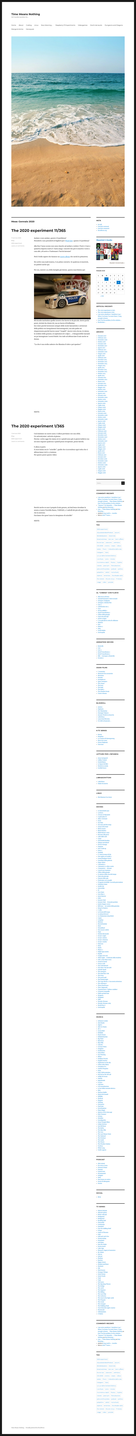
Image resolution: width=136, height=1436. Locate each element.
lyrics (106, 559)
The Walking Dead (103, 1306)
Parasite (100, 677)
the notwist (100, 579)
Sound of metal (102, 961)
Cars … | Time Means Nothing (107, 509)
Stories (100, 1183)
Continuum (101, 1224)
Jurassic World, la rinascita (106, 715)
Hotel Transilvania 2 (104, 612)
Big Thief (100, 1039)
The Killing (101, 1292)
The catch (101, 1288)
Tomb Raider (102, 630)
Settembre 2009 (102, 401)
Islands (100, 1078)
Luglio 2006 (101, 469)
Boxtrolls (100, 646)
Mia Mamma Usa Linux (105, 797)
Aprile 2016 (101, 356)
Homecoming (102, 1238)
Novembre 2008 (102, 415)
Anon (99, 821)
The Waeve (101, 1142)
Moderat (100, 1098)
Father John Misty (103, 1064)
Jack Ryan (101, 1242)
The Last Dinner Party (104, 1134)
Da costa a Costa (102, 1165)
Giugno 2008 (102, 425)
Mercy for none (102, 740)
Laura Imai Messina (104, 719)
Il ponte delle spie (103, 878)
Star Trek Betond (103, 965)
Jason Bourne (102, 896)
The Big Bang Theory (104, 1284)
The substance (102, 983)
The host (100, 685)
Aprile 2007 (101, 451)
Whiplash (101, 997)
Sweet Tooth (101, 1276)
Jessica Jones (102, 1246)
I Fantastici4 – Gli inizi (105, 868)
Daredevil (101, 1226)
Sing (99, 628)
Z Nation (100, 1314)
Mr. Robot (101, 1252)
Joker (99, 898)
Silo (99, 1268)
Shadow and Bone (103, 1264)
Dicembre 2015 (102, 359)
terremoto (107, 575)
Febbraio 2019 (102, 338)
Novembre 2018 (102, 340)
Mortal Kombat (102, 924)
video (104, 582)
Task (99, 1278)
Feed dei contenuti (103, 226)
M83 (99, 1090)
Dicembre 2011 (102, 385)
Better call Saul (102, 1214)
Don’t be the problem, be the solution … (110, 320)
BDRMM (100, 1033)
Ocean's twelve (102, 942)
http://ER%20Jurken (104, 1072)
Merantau (101, 675)
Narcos (100, 1254)
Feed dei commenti (103, 228)
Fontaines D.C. (102, 1066)
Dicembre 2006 (102, 459)
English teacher (102, 1060)
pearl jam (106, 565)
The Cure (100, 1132)
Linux (36, 25)
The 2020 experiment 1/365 (37, 426)
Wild (99, 999)
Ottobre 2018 (101, 342)
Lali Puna (100, 1084)
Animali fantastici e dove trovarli (107, 599)
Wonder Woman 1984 (104, 1003)
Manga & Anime (17, 29)
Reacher (100, 1260)
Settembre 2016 (102, 352)
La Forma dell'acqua (104, 912)
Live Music (100, 559)
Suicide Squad (102, 969)
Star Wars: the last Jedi (104, 967)
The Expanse (102, 1290)
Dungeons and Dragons (114, 25)
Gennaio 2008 (102, 433)
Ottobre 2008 (102, 417)
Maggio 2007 (102, 449)
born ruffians (119, 539)
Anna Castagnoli (103, 758)
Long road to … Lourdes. (110, 513)
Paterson (100, 944)
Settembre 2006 (102, 465)
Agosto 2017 (101, 348)
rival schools (115, 572)
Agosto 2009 (101, 403)
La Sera (100, 1082)
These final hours (103, 985)
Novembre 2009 (102, 397)
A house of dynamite (104, 815)
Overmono (101, 1104)
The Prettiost (102, 1138)
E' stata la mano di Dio (104, 854)
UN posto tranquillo (104, 991)
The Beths (101, 1128)
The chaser (101, 683)
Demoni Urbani (102, 1167)
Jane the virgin (102, 1244)
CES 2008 (100, 545)
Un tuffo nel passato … (104, 721)
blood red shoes (102, 539)
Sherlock (100, 1266)
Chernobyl (101, 1222)
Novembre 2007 (102, 437)
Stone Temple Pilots (104, 1122)
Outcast (100, 1256)
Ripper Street (102, 1262)
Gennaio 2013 (102, 377)
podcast (113, 569)
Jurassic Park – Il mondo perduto (108, 902)
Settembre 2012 (102, 379)
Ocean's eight (102, 936)
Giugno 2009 (102, 407)
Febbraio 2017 (102, 350)
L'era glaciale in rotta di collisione (108, 620)
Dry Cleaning (102, 1054)
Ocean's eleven (102, 938)
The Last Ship (102, 1294)
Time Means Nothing (25, 14)
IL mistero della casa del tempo (107, 874)
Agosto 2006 (101, 467)
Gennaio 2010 (102, 395)
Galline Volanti (102, 760)
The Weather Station (104, 1144)
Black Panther (102, 830)
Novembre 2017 (102, 346)
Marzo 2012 (101, 381)
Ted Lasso (101, 1282)
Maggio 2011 (101, 387)
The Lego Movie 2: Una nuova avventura (110, 981)
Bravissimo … (102, 322)
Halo (99, 1234)
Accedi (100, 224)
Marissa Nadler (102, 1092)
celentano (117, 542)
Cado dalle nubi (102, 836)
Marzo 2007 (101, 453)
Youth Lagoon (102, 1150)
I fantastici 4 (101, 864)
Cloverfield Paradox (104, 840)
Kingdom (100, 736)
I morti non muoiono (104, 870)
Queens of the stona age (105, 1112)
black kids (112, 536)
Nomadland (101, 928)
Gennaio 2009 (102, 413)
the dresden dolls (117, 575)
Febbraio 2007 (102, 455)
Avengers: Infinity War (105, 602)
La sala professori (103, 914)
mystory (119, 562)
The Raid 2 (101, 689)
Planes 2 (100, 626)
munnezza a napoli (103, 562)
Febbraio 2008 (102, 431)
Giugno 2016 (101, 354)
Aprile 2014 (101, 367)
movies (112, 559)
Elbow (100, 1056)
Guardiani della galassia (105, 860)
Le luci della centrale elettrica (106, 1088)
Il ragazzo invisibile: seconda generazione (110, 882)
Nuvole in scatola (103, 766)
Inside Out (101, 886)
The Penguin (101, 1300)
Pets (99, 624)
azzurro (117, 532)
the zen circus (110, 579)
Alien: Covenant (102, 819)
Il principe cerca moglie (105, 880)
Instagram (100, 552)
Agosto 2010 (101, 393)
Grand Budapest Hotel (104, 858)
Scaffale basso (102, 768)
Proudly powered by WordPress (35, 1428)
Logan (100, 918)
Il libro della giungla (104, 614)
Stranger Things (103, 1272)
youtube (110, 582)
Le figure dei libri (103, 764)
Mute (99, 926)
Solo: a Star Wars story (104, 959)
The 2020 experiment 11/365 (38, 230)
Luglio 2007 (101, 445)
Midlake (100, 1096)
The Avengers (102, 971)
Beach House (102, 1035)
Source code (101, 963)
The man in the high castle (106, 1298)
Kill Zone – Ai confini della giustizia (108, 906)
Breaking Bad (102, 1220)
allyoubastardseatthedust (105, 532)
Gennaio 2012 (102, 383)
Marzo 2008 (101, 429)
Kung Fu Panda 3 (103, 908)
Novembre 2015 (102, 361)
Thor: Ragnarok (102, 987)
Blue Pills (100, 1043)
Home (13, 25)
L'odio (100, 910)
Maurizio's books (104, 240)
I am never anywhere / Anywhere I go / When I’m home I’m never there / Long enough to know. (110, 316)
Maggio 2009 (102, 409)
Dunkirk (100, 852)
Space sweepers (102, 681)
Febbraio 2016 (102, 358)
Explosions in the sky (104, 1062)
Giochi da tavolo (96, 25)
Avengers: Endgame (104, 601)
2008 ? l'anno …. (107, 515)
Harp (99, 1070)
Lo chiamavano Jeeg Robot (106, 916)
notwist (99, 565)
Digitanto (101, 709)
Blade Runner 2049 (103, 832)
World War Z (101, 1005)
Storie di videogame (104, 1181)
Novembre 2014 (102, 363)
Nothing (100, 1102)
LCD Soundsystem (103, 1086)
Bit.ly (99, 1197)
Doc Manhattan (102, 711)
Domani (100, 1169)
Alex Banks (101, 1023)
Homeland (101, 1240)
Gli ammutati (102, 1173)
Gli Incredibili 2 (102, 610)
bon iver (111, 539)
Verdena (100, 1146)
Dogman (100, 846)
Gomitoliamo (102, 762)
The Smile (101, 1140)
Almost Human (102, 1210)
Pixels (99, 948)
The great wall (102, 977)
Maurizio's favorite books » (117, 263)
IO (98, 890)
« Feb (102, 296)
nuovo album (65, 257)
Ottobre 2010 (101, 389)
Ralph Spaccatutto (103, 952)
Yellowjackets (102, 1312)
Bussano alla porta (103, 834)
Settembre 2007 (102, 441)
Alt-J (99, 1029)
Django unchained (103, 842)
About (21, 25)
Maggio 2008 (102, 427)
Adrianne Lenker (103, 1021)
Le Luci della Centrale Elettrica (106, 555)
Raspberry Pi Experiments (65, 25)
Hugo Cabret (101, 862)
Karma (100, 734)
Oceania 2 (101, 658)
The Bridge (101, 1286)
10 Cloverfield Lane (103, 811)
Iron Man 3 (101, 894)
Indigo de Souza (102, 1076)
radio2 (107, 572)
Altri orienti (101, 1163)
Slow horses (101, 1270)
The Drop (101, 975)
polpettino (100, 572)
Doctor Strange (102, 844)
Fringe (100, 1230)
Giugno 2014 (101, 365)
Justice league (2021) (104, 904)
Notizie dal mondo (103, 934)
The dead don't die (103, 973)
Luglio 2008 (101, 423)
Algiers (100, 1025)
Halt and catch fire (103, 1236)
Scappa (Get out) (103, 956)
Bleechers (101, 1041)
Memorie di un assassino (105, 673)
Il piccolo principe (103, 616)
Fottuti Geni (101, 1171)
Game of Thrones (103, 1232)
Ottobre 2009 (102, 399)
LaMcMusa (101, 717)
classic (113, 545)
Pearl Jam (69, 241)
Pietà (99, 946)
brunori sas (100, 542)
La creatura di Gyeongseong (106, 738)
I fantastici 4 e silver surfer (106, 866)
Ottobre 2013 (101, 373)
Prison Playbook (103, 742)
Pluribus (100, 1258)
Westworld (101, 1310)
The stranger (102, 1304)
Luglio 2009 (101, 405)
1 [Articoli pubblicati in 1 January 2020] (106, 279)
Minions (100, 622)
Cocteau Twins (102, 1047)
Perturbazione (115, 565)
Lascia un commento (17, 246)
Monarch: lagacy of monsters (107, 1250)
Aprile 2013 (101, 375)
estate (99, 549)
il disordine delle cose (115, 549)
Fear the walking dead (104, 1228)
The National (102, 1136)
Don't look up (102, 848)
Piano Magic (101, 1110)
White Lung (101, 1148)
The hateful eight (103, 979)
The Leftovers (102, 1296)
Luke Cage (101, 1248)
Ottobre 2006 (102, 463)
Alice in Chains (102, 1027)
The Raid (100, 687)
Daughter (101, 1049)
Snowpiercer (101, 679)
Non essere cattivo (103, 930)
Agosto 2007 (101, 443)
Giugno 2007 (102, 447)
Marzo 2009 (101, 411)
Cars (99, 648)
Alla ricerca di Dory (103, 597)
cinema (107, 545)
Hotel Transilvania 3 (104, 654)
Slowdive (100, 1118)
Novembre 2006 (102, 461)
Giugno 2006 (102, 471)
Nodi (99, 1177)
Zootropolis (101, 632)
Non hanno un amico (104, 1179)
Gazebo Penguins (103, 1068)
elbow (119, 545)
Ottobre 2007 (102, 439)
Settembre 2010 (102, 391)
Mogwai (100, 1100)
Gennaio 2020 (102, 336)
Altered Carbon (102, 1212)
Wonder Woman (103, 1001)
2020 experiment (16, 243)
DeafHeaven (101, 1051)
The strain (101, 1302)
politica (120, 569)
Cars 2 (100, 650)
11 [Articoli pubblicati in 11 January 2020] (118, 282)
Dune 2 (100, 850)
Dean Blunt (101, 1052)
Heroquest (30, 29)
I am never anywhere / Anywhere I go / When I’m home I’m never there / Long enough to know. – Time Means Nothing (110, 499)
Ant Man (100, 823)
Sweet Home (101, 1274)
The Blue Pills (102, 1130)
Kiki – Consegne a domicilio (106, 656)
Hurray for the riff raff (104, 1074)
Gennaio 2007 (102, 457)
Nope (99, 932)
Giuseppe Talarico (103, 713)
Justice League (102, 618)
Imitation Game (102, 884)
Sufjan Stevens (102, 1124)
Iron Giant (101, 892)
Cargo (99, 838)
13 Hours (100, 813)
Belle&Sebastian (102, 536)
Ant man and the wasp (104, 825)
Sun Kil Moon (102, 1126)
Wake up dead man (103, 993)
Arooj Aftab (101, 1031)
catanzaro (109, 542)
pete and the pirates (103, 569)
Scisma (100, 1116)
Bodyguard (101, 1216)
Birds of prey (101, 828)
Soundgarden (102, 1120)
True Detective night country (106, 1308)
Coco (99, 608)
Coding (29, 25)
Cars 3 (99, 604)
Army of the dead (103, 826)
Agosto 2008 (101, 421)
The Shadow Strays (103, 691)
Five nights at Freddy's (105, 856)
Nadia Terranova (103, 783)
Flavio (104, 549)
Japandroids (101, 1080)
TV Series (119, 579)
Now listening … (47, 25)
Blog (12, 240)
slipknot (99, 575)
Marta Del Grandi (103, 1094)
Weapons (100, 995)
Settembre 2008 (102, 419)
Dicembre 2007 (102, 435)
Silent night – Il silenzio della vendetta (109, 957)
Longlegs (100, 920)
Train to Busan (102, 693)
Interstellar (101, 888)
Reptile (100, 954)
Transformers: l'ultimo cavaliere (107, 989)
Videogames (82, 25)
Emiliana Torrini (103, 1058)
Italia (106, 552)
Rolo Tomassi (102, 1114)
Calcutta (100, 1045)
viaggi (99, 582)
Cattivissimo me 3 (103, 606)
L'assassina (101, 671)
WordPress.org (102, 230)
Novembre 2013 (102, 371)
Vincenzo (101, 744)
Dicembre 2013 (102, 369)
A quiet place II (102, 817)
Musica (113, 562)
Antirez (100, 707)
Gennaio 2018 (102, 344)
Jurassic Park (102, 900)
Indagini (100, 1175)
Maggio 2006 (102, 473)
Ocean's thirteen (103, 940)
